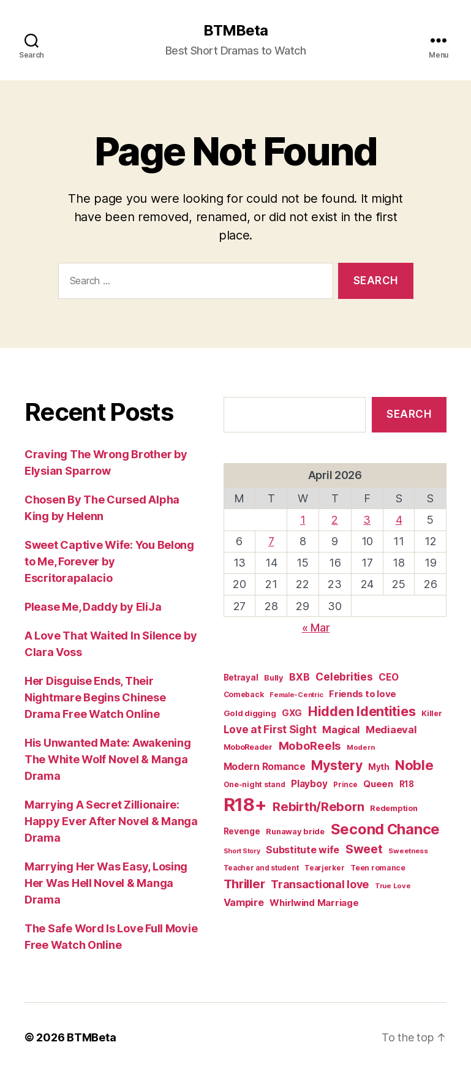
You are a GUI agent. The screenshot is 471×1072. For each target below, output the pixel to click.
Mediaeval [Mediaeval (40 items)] (391, 729)
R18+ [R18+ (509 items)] (245, 804)
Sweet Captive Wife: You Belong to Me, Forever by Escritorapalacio (109, 561)
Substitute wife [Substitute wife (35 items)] (302, 850)
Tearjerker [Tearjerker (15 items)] (324, 868)
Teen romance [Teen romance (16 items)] (377, 867)
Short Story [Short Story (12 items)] (242, 851)
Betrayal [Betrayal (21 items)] (241, 677)
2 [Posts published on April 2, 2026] (334, 519)
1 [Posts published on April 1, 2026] (303, 519)
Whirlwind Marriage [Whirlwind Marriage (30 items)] (313, 902)
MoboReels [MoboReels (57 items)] (310, 745)
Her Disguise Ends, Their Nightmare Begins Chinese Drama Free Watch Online (95, 697)
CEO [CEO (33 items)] (388, 677)
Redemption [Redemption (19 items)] (393, 808)
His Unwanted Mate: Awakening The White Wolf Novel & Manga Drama (107, 759)
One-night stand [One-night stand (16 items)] (254, 784)
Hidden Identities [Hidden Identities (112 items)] (361, 711)
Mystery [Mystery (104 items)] (336, 765)
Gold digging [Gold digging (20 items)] (250, 713)
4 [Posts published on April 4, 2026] (399, 519)
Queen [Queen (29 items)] (378, 784)
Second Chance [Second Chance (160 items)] (385, 829)
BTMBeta (235, 30)
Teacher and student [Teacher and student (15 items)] (261, 868)
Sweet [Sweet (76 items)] (364, 849)
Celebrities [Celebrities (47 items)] (343, 676)
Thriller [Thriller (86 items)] (244, 883)
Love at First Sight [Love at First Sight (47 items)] (270, 729)
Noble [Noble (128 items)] (414, 765)
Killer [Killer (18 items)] (431, 713)
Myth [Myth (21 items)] (378, 767)
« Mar (316, 627)
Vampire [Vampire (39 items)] (244, 902)
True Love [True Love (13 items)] (393, 885)
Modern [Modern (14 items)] (360, 747)
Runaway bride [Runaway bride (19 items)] (295, 831)
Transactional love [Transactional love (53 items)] (320, 884)
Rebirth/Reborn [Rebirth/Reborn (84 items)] (318, 806)
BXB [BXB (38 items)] (299, 677)
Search (408, 414)
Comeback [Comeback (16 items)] (244, 694)
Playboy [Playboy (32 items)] (309, 784)
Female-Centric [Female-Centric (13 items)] (296, 694)
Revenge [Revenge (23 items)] (242, 831)
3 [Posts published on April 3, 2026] (367, 519)
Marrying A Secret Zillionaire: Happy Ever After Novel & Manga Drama (111, 821)
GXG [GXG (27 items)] (292, 713)
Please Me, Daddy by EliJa (92, 606)
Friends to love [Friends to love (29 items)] (362, 694)
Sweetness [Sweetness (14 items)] (408, 851)
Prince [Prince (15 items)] (345, 784)
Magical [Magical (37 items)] (341, 729)
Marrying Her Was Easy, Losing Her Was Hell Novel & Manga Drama (105, 883)
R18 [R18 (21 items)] (406, 784)
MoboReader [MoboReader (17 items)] (248, 747)
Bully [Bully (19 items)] (274, 677)
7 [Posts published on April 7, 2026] (271, 541)
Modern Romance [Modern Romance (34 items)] (265, 766)
